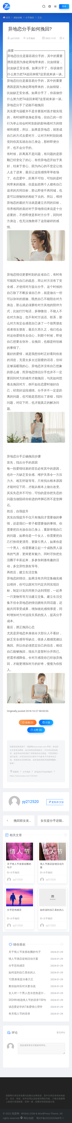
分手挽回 (30, 17)
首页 (8, 17)
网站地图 (27, 1118)
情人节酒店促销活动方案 (52, 866)
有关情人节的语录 (19, 1013)
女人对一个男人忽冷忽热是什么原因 (28, 993)
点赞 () (36, 730)
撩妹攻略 (18, 17)
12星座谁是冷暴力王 (21, 979)
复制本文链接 (57, 802)
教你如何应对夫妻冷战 (22, 986)
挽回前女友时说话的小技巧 (32, 820)
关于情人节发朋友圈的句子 (19, 866)
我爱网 (16, 772)
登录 (64, 6)
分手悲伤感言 (14, 910)
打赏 (46, 722)
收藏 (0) (27, 722)
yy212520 (15, 38)
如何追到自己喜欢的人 (52, 910)
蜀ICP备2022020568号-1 (50, 1118)
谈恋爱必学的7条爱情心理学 (25, 1006)
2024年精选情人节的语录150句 (27, 999)
